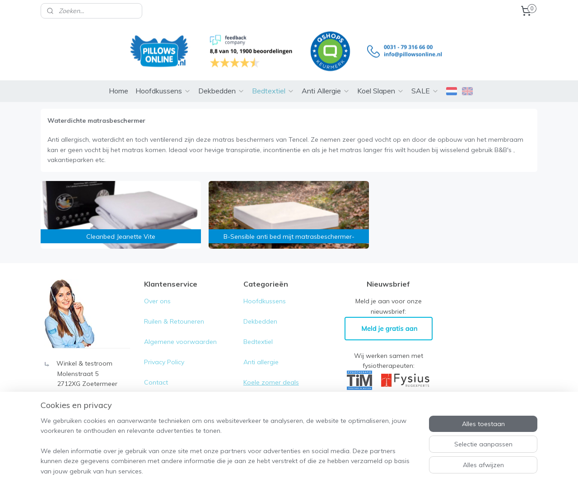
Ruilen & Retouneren (174, 308)
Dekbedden (221, 77)
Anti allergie (261, 348)
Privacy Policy (165, 348)
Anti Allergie (326, 77)
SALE (425, 77)
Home (118, 77)
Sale (249, 389)
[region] (229, 451)
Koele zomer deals (271, 369)
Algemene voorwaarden (180, 328)
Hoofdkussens (163, 77)
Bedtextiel (273, 77)
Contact (156, 369)
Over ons (157, 287)
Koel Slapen (380, 77)
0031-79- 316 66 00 (86, 390)
